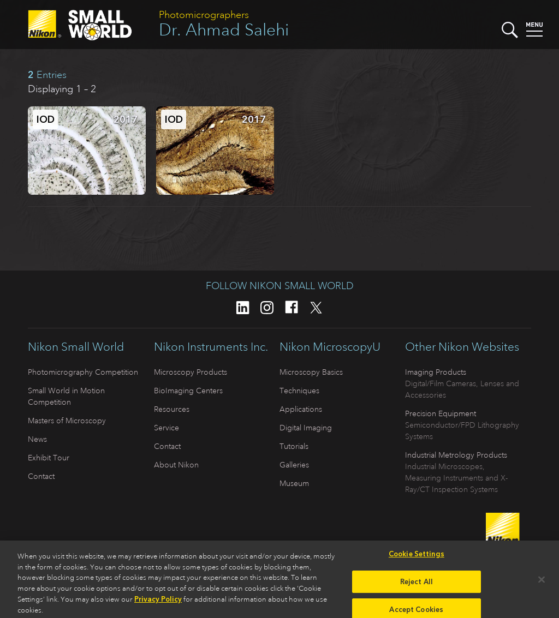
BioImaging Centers (188, 390)
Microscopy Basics (311, 372)
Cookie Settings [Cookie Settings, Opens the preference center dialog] (416, 557)
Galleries (294, 465)
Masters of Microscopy (67, 420)
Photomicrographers (204, 15)
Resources (171, 409)
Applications (301, 409)
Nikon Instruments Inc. (211, 347)
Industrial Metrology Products (456, 455)
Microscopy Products (190, 372)
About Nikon (176, 465)
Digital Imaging (306, 428)
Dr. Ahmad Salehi (224, 29)
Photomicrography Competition (83, 372)
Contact (41, 476)
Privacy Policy (158, 602)
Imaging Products (435, 372)
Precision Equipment (440, 413)
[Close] (542, 583)
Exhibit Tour (48, 458)
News (37, 439)
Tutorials (294, 446)
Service (166, 428)
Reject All (416, 584)
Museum (294, 483)
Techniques (299, 390)
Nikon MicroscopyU (330, 347)
